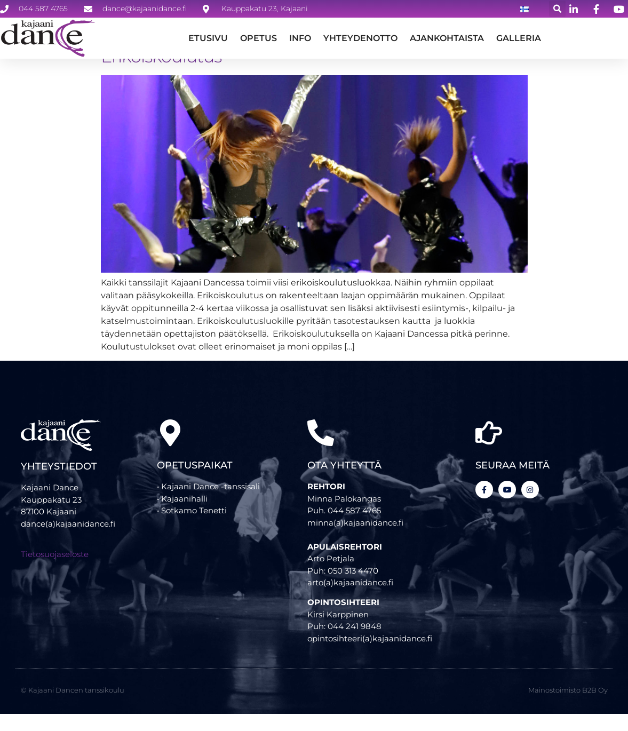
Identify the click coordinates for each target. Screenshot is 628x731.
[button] (557, 9)
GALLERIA (518, 38)
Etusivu (208, 38)
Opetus (258, 38)
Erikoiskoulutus (161, 72)
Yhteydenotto (360, 38)
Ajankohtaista (447, 38)
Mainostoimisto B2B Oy (568, 706)
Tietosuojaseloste (55, 571)
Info (300, 38)
